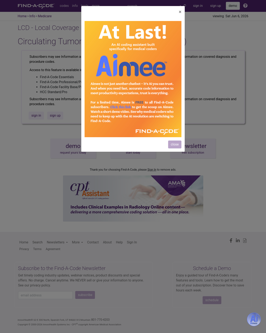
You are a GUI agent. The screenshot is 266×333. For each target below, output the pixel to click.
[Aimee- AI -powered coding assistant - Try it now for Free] (254, 319)
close (175, 144)
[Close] (180, 12)
